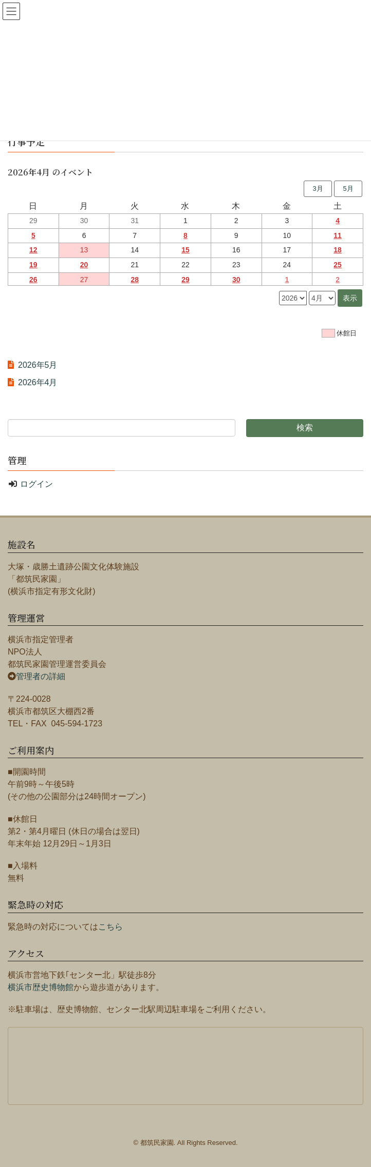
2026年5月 (38, 365)
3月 (317, 188)
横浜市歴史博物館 (40, 987)
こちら (110, 926)
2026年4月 (38, 382)
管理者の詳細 (40, 676)
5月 (348, 188)
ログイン (36, 484)
